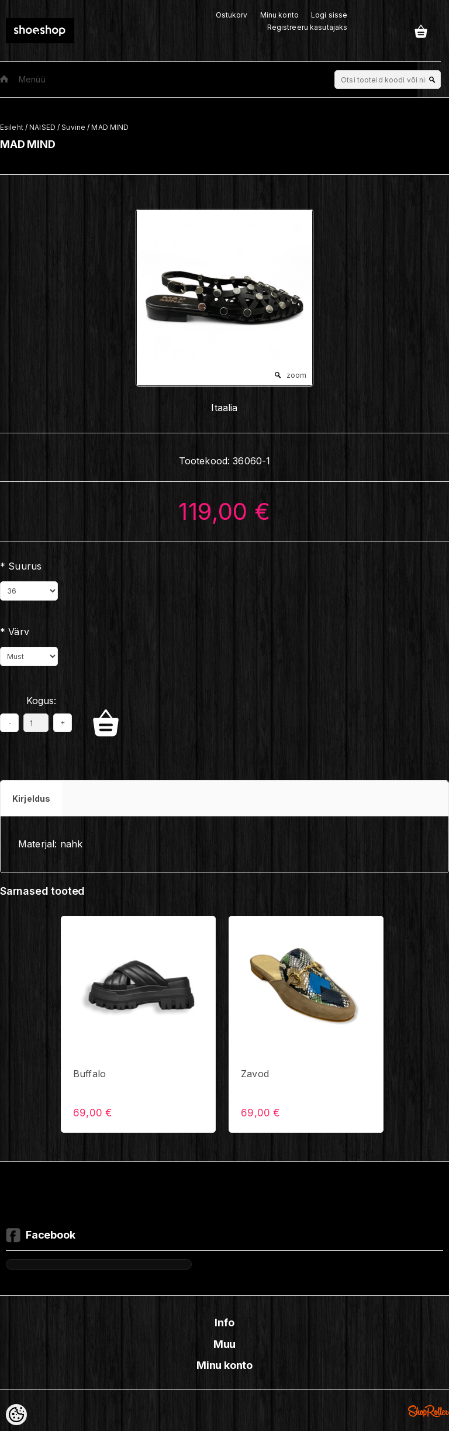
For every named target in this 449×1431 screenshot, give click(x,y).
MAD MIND (110, 127)
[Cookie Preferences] (16, 1414)
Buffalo (89, 1074)
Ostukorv (232, 15)
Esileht (11, 127)
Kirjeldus (31, 799)
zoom (296, 375)
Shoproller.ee (428, 1411)
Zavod (255, 1074)
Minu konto (279, 15)
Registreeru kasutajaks (307, 27)
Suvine (73, 127)
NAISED (42, 127)
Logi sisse (329, 15)
